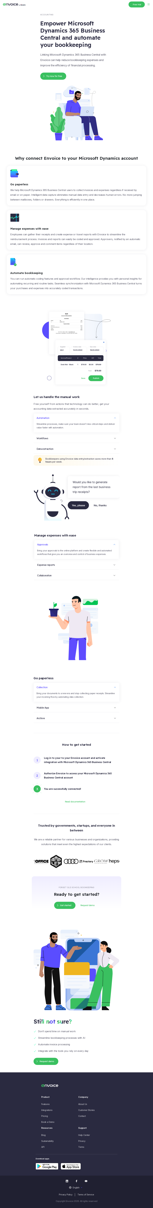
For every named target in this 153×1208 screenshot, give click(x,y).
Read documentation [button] (75, 801)
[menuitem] (76, 1187)
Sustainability (47, 1141)
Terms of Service (86, 1194)
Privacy (81, 1141)
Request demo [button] (87, 905)
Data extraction (45, 448)
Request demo (47, 1061)
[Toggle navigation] (148, 4)
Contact (82, 1116)
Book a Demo (47, 1122)
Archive (41, 718)
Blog (43, 1135)
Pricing (44, 1116)
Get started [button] (65, 905)
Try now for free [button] (54, 76)
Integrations (46, 1110)
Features (45, 1104)
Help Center (84, 1135)
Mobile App (43, 707)
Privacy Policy (65, 1194)
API (42, 1147)
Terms (81, 1147)
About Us (82, 1104)
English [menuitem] (76, 1187)
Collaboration (44, 575)
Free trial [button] (137, 4)
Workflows (42, 438)
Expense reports (46, 564)
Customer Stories (86, 1110)
